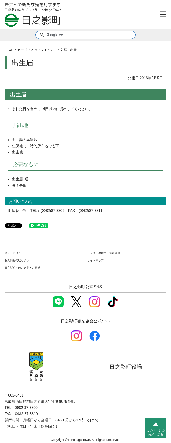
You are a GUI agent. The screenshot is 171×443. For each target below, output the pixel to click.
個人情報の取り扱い (17, 260)
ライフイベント (45, 50)
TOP (10, 50)
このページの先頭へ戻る (156, 432)
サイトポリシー (14, 253)
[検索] (85, 35)
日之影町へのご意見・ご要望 (22, 267)
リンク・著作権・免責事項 (103, 253)
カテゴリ (24, 50)
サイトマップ (95, 260)
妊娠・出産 (69, 50)
